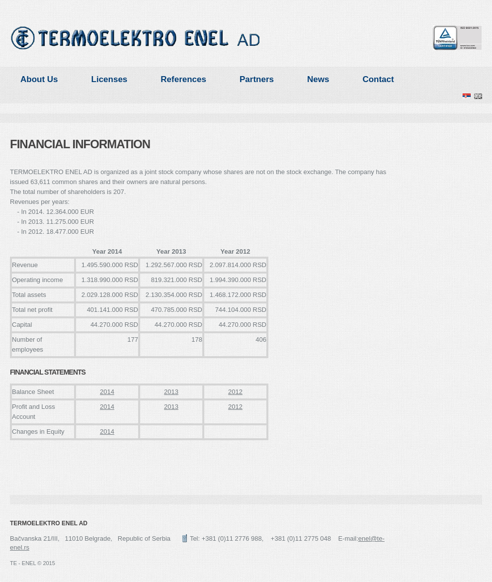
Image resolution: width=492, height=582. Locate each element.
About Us (39, 79)
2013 (171, 391)
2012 (235, 391)
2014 (107, 391)
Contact (378, 79)
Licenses (109, 79)
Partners (257, 79)
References (183, 79)
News (318, 79)
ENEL (135, 37)
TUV (457, 37)
